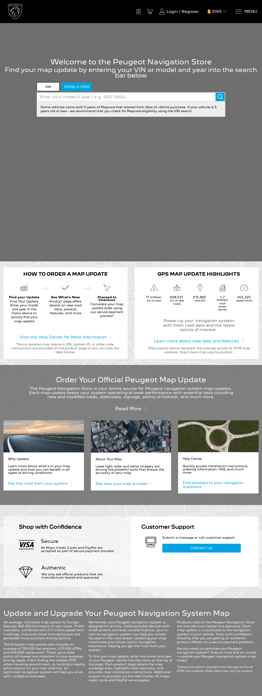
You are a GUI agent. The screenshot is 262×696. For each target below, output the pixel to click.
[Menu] (246, 11)
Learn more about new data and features (199, 341)
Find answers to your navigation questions (213, 484)
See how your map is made (123, 483)
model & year (76, 87)
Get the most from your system (40, 483)
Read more (131, 408)
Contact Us (201, 548)
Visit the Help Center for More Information (65, 337)
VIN (48, 87)
